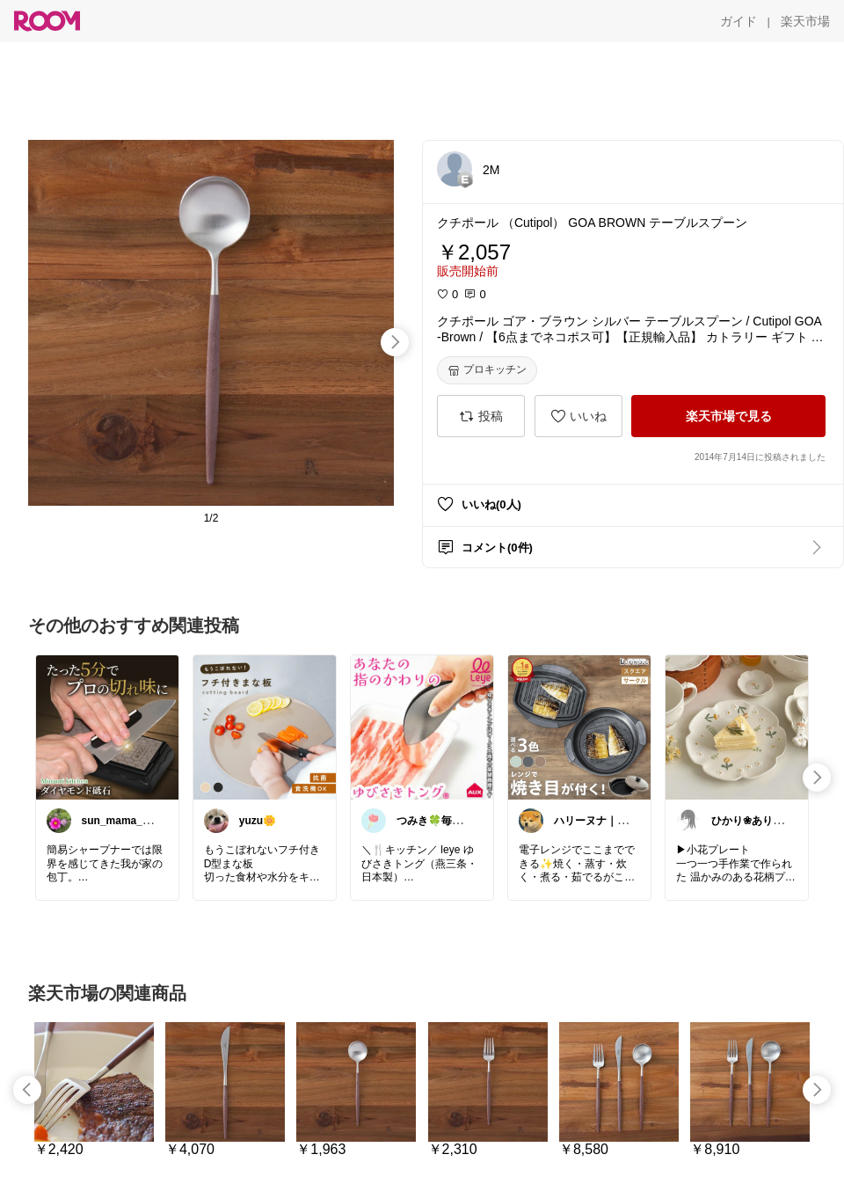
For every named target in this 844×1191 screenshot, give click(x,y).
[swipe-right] (395, 342)
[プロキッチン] (487, 370)
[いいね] (578, 416)
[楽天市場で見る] (728, 416)
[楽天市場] (805, 21)
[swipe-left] (27, 1090)
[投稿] (481, 416)
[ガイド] (738, 21)
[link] (107, 726)
